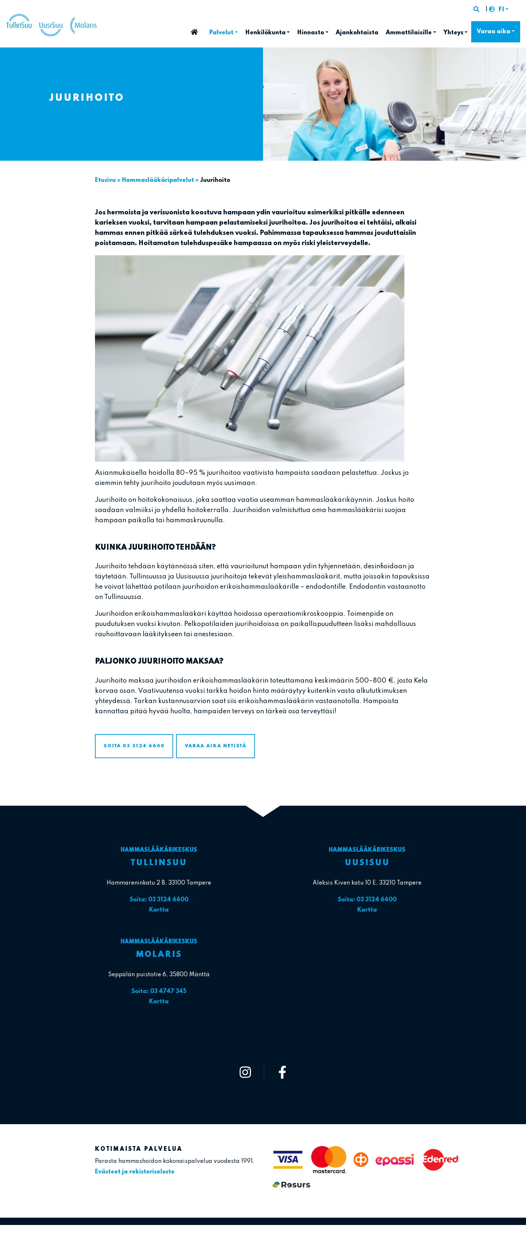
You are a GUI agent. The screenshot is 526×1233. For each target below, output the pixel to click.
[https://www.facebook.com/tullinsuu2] (282, 1072)
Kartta (159, 910)
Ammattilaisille (409, 33)
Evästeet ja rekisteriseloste (135, 1172)
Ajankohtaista (357, 33)
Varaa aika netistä (216, 746)
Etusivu (194, 29)
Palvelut (221, 33)
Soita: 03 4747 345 (159, 992)
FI (501, 10)
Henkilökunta (265, 33)
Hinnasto (310, 33)
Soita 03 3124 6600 (134, 746)
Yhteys (453, 33)
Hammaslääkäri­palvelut (158, 180)
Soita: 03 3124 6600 (159, 900)
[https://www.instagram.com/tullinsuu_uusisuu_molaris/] (245, 1072)
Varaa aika (493, 32)
